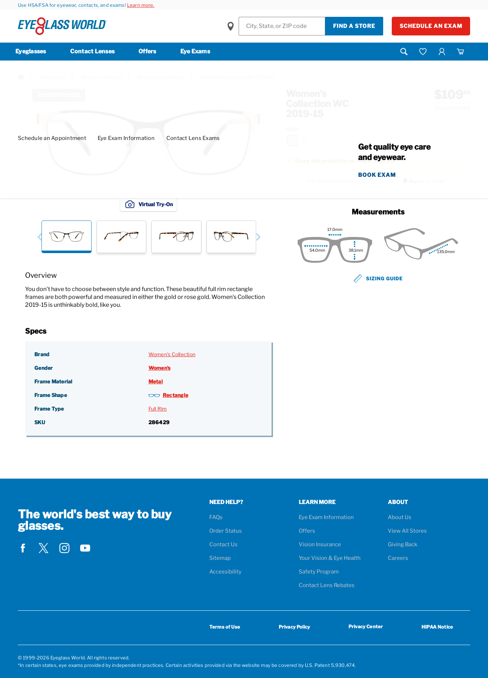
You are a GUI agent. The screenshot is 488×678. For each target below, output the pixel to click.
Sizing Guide (378, 278)
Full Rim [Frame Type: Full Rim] (157, 409)
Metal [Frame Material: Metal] (155, 381)
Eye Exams (195, 51)
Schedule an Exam (431, 26)
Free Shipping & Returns (331, 181)
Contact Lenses (92, 51)
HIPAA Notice (437, 627)
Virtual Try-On (148, 204)
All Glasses (52, 77)
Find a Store (354, 26)
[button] (39, 236)
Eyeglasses (30, 51)
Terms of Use (224, 627)
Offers (147, 51)
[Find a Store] (282, 26)
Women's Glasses (101, 77)
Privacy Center (365, 627)
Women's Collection (160, 77)
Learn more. (141, 5)
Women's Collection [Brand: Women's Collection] (172, 354)
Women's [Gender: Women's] (159, 368)
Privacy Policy (294, 627)
